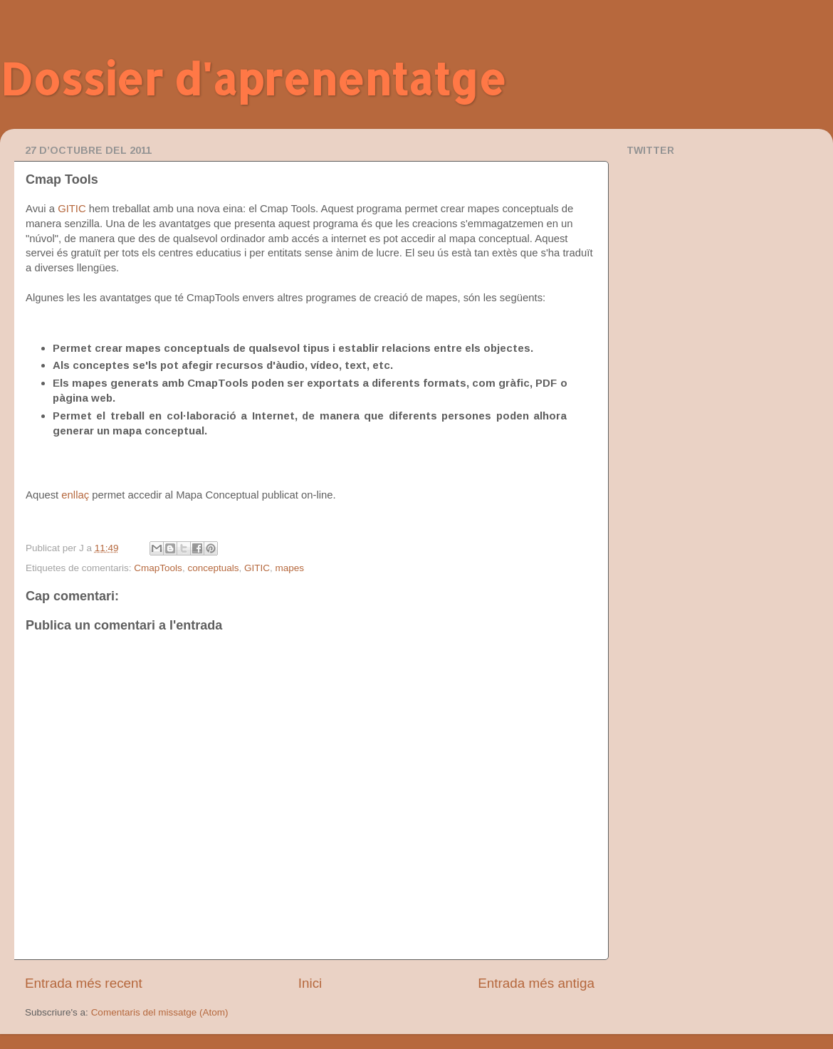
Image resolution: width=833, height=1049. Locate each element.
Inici (310, 983)
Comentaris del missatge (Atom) (160, 1012)
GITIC (72, 208)
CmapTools (158, 568)
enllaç (76, 495)
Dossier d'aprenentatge (253, 78)
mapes (289, 568)
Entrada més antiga (536, 983)
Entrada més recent (83, 983)
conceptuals (213, 568)
